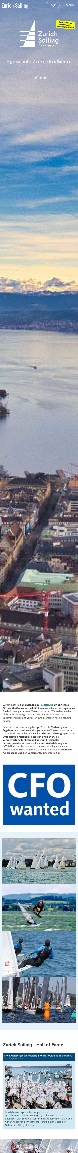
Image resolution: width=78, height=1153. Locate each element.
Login (52, 5)
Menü (68, 5)
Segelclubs (47, 704)
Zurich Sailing (14, 5)
